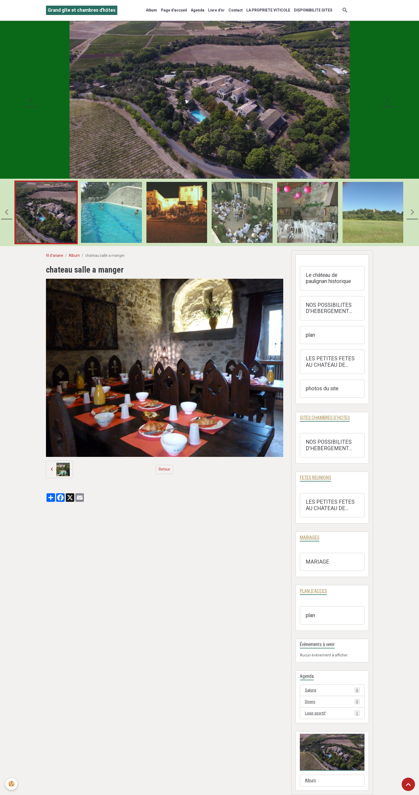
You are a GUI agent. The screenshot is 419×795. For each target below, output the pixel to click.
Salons (332, 690)
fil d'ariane (54, 255)
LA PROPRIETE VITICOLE (268, 10)
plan (310, 335)
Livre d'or (216, 10)
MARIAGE (317, 562)
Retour (164, 469)
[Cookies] (11, 784)
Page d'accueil (174, 10)
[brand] (81, 10)
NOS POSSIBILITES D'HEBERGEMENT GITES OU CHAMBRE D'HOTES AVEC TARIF (331, 308)
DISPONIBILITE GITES (313, 10)
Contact (235, 10)
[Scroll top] (408, 784)
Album (151, 10)
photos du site (322, 388)
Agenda (197, 10)
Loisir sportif (332, 713)
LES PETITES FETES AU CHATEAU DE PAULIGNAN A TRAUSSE (330, 362)
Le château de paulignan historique (328, 278)
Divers (332, 701)
